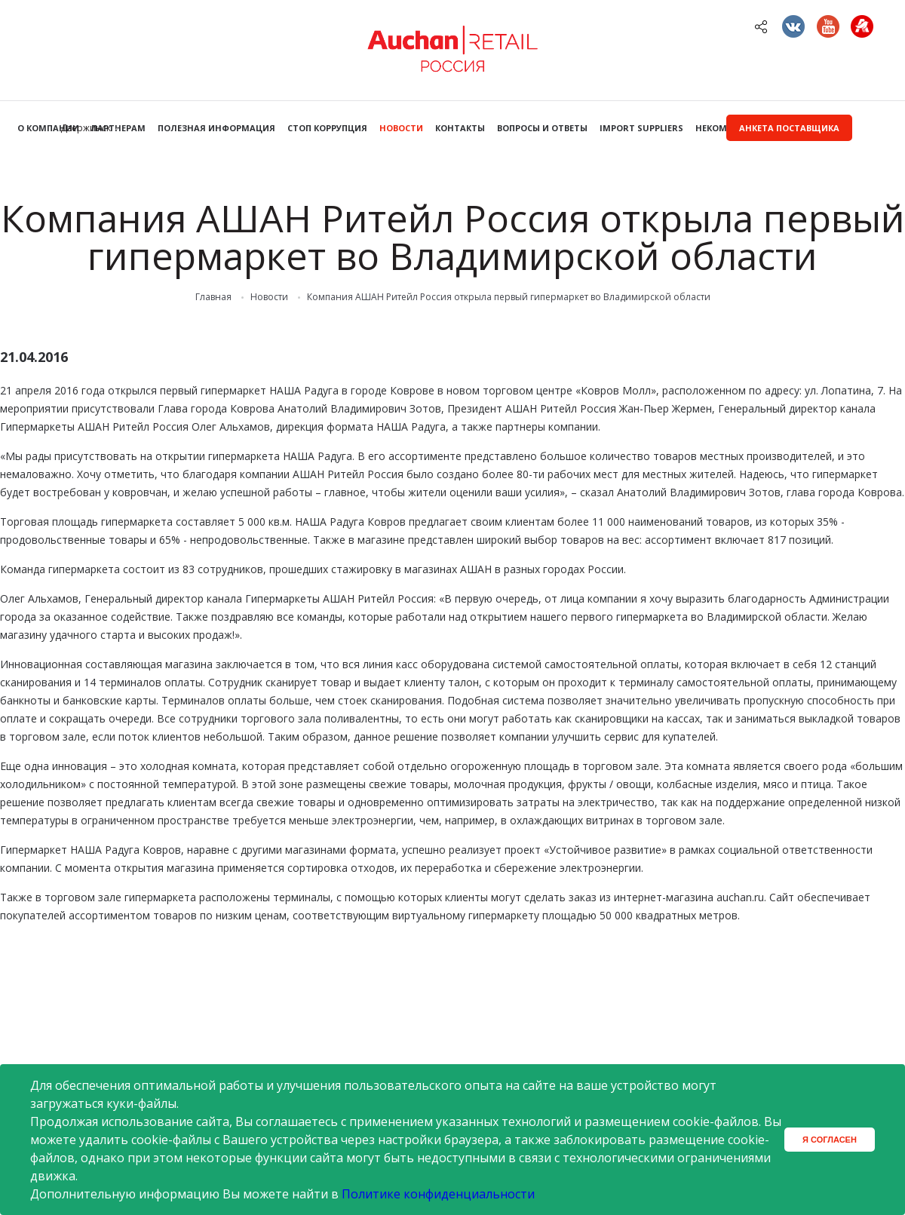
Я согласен (829, 1139)
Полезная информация (216, 127)
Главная (213, 297)
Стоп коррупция (327, 127)
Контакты (460, 127)
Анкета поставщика (789, 127)
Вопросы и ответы (542, 127)
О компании (48, 127)
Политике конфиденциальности (438, 1194)
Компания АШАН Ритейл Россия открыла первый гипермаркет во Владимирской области (508, 297)
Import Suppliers (641, 127)
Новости (401, 127)
